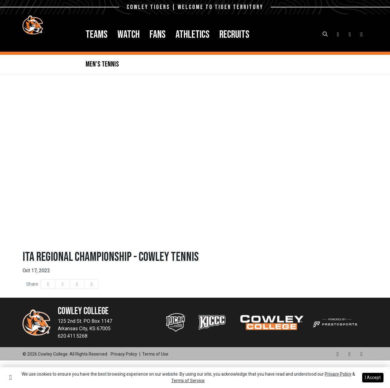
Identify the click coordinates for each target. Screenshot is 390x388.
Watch (128, 34)
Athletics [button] (193, 34)
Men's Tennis (102, 64)
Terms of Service (188, 380)
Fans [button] (158, 34)
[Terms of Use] (155, 364)
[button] (96, 34)
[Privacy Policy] (124, 364)
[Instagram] (338, 34)
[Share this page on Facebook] (47, 284)
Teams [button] (97, 34)
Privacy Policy (338, 374)
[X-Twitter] (361, 34)
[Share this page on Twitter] (62, 284)
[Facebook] (350, 34)
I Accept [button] (373, 377)
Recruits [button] (234, 34)
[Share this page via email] (77, 284)
